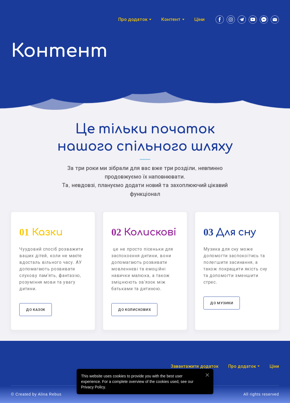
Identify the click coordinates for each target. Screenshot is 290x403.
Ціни (199, 19)
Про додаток (242, 366)
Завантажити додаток (194, 366)
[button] (220, 19)
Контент (171, 19)
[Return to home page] (26, 19)
